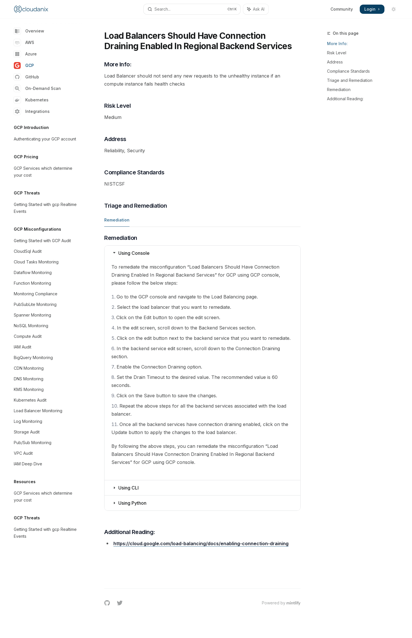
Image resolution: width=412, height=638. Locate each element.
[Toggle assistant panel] (255, 9)
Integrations (32, 111)
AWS (24, 42)
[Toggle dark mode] (393, 9)
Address (335, 61)
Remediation (339, 89)
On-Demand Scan (37, 88)
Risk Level (336, 52)
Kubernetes (31, 100)
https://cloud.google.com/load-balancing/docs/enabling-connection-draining (201, 543)
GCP (24, 65)
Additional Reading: (345, 98)
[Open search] (192, 9)
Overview (29, 31)
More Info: (337, 43)
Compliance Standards (348, 71)
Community (341, 9)
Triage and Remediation (349, 80)
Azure (25, 54)
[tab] (116, 219)
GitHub (26, 77)
